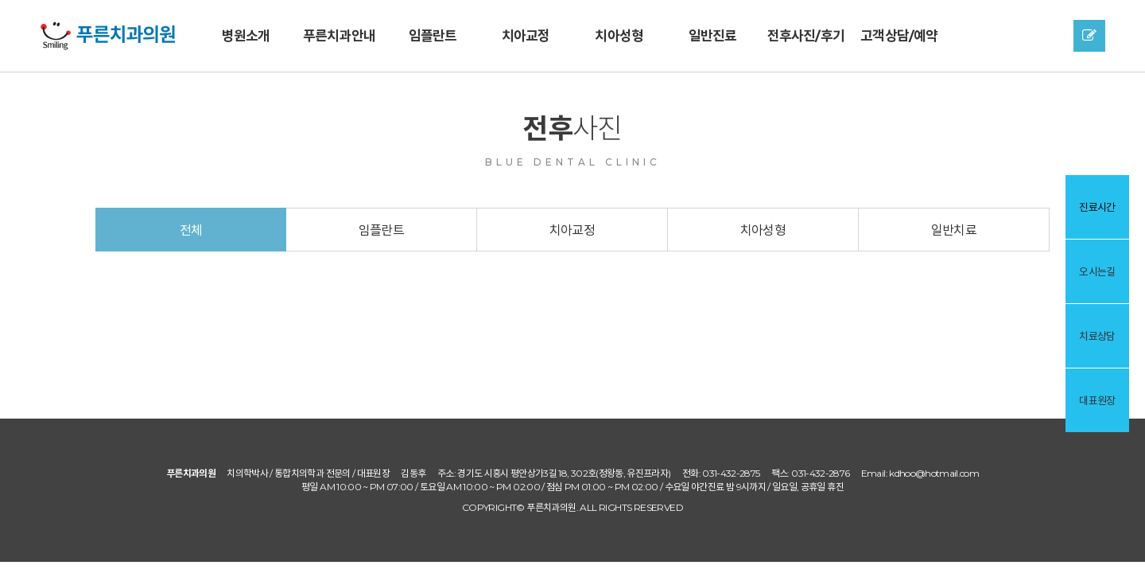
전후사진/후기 (805, 36)
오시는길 (1097, 271)
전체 (191, 230)
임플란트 (433, 36)
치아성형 (619, 36)
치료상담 (1097, 335)
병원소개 (246, 36)
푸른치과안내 (339, 36)
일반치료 (953, 230)
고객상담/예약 (898, 36)
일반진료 (713, 36)
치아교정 (526, 36)
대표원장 (1097, 400)
